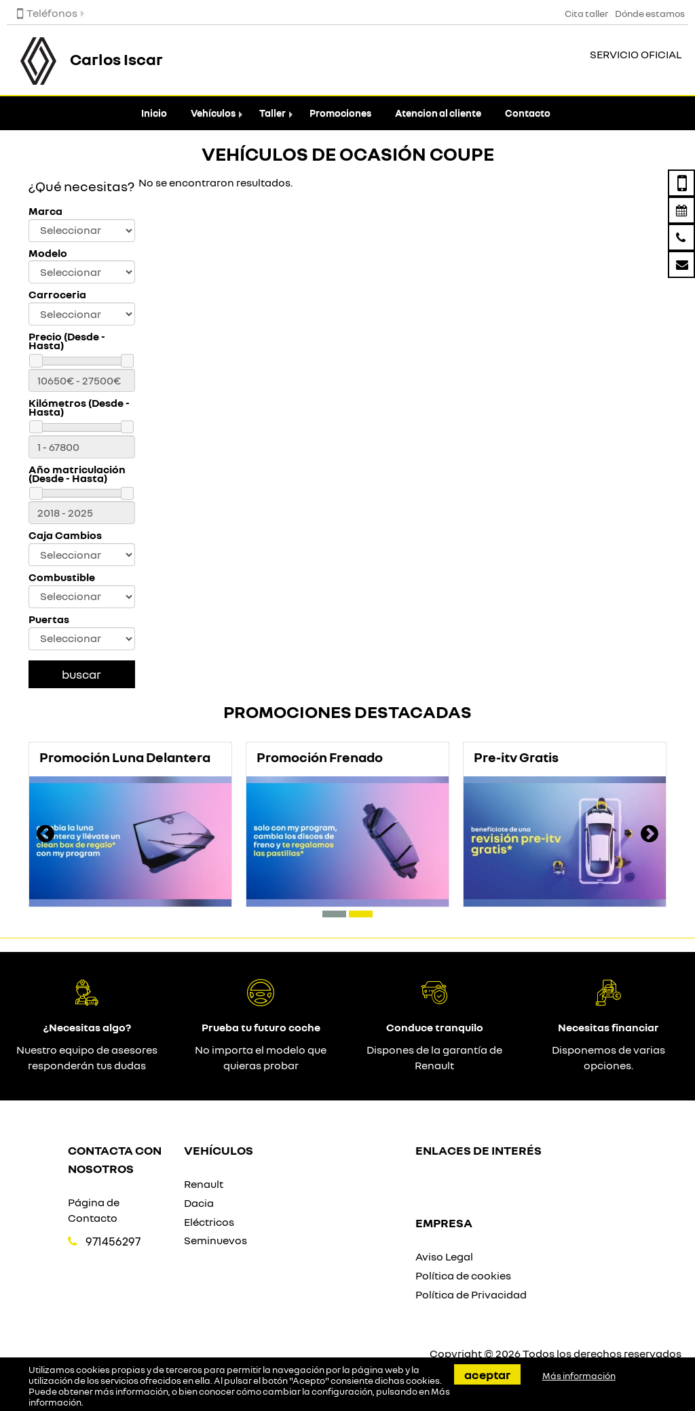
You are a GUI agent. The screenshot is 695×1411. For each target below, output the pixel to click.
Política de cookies (463, 1275)
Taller (272, 113)
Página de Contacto (93, 1210)
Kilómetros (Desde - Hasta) (79, 407)
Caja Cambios (65, 535)
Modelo (48, 253)
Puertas (49, 619)
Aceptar (487, 1374)
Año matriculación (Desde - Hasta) (77, 474)
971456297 (113, 1241)
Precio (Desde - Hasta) (67, 341)
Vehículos (213, 113)
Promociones (340, 113)
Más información (579, 1375)
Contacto (527, 113)
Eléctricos (209, 1222)
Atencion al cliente (438, 113)
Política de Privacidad (471, 1294)
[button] (334, 914)
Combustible (62, 577)
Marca (45, 211)
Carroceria (57, 294)
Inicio (154, 113)
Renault (203, 1184)
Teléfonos (47, 13)
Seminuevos (215, 1240)
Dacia (199, 1203)
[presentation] (45, 835)
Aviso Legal (444, 1256)
